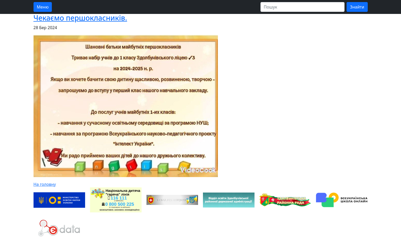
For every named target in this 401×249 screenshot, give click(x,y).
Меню (43, 7)
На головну (45, 184)
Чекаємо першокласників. (80, 18)
